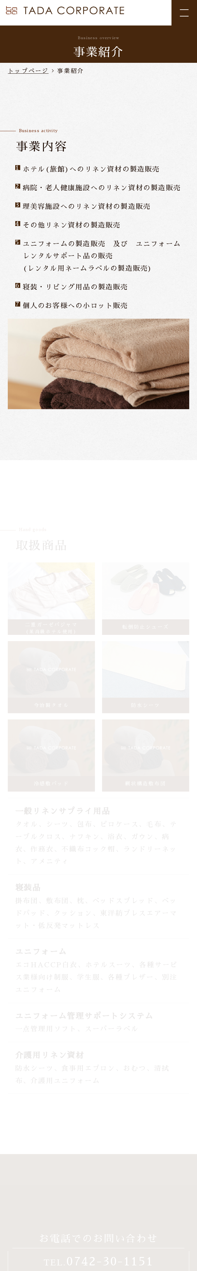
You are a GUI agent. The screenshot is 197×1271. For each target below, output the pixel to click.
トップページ (28, 71)
